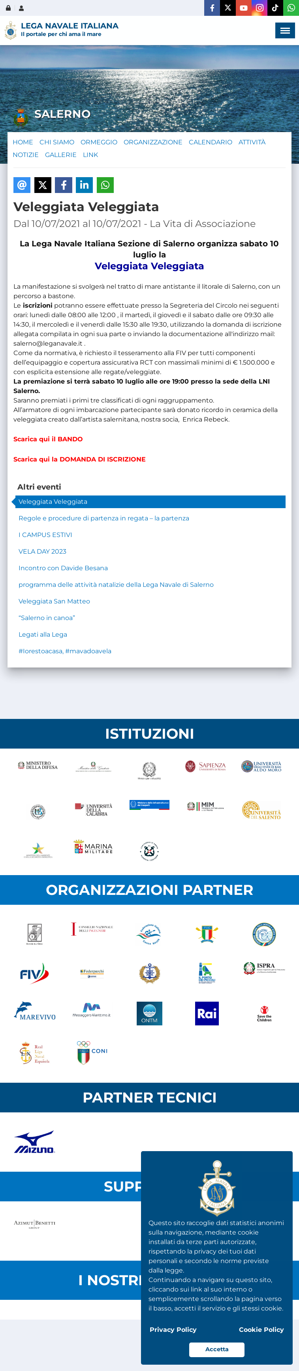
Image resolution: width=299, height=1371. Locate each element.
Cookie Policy (261, 1329)
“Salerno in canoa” (47, 618)
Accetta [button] (217, 1349)
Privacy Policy (173, 1329)
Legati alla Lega (43, 634)
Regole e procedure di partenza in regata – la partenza (104, 518)
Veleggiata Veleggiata (53, 501)
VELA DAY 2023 (42, 551)
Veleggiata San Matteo (54, 601)
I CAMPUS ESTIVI (45, 535)
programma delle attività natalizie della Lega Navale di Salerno (116, 584)
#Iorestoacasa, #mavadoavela (65, 651)
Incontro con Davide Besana (63, 568)
